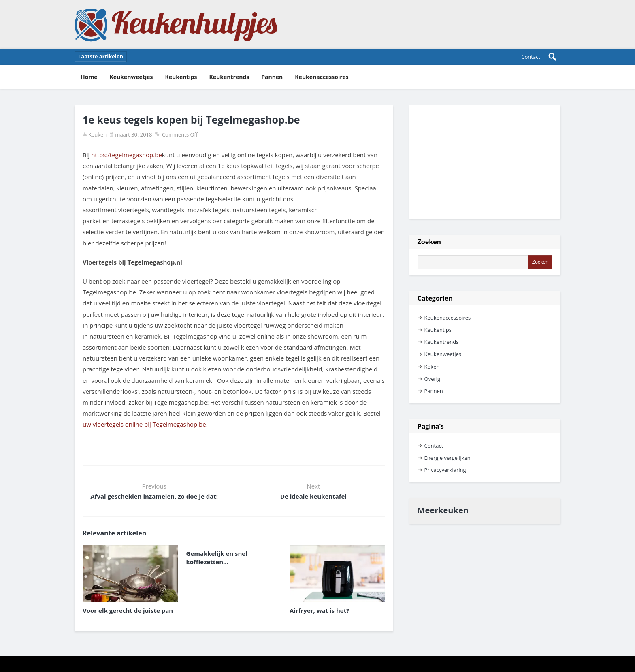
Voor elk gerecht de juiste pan (128, 610)
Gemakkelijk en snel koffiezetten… (216, 557)
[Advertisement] (484, 162)
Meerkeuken (443, 510)
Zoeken (429, 241)
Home (89, 77)
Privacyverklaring (445, 470)
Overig (432, 378)
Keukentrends (229, 77)
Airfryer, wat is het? (319, 610)
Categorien (435, 298)
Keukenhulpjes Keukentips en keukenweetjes (176, 24)
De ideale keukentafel (313, 496)
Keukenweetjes (131, 77)
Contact (530, 56)
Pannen (272, 77)
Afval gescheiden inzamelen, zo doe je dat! (154, 496)
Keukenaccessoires (322, 77)
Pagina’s (431, 426)
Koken (432, 366)
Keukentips (181, 77)
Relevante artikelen (114, 533)
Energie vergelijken (447, 457)
